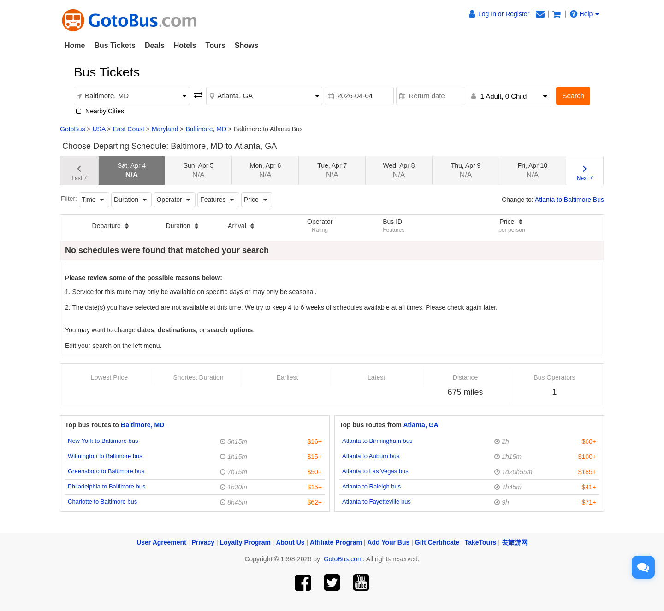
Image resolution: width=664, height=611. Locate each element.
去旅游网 (515, 542)
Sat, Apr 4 (132, 170)
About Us (290, 542)
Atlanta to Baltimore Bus (569, 199)
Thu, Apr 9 (466, 170)
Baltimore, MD (205, 129)
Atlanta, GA (420, 425)
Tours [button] (215, 45)
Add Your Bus (388, 542)
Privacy (202, 542)
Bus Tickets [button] (115, 45)
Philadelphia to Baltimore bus (106, 486)
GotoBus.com (343, 559)
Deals (155, 45)
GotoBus (72, 129)
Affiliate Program (336, 542)
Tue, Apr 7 (332, 170)
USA (98, 129)
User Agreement (161, 542)
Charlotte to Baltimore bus (102, 501)
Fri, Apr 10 (533, 170)
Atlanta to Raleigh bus (371, 486)
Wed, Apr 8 (399, 170)
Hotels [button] (185, 45)
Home (75, 45)
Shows (247, 45)
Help (585, 14)
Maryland (165, 129)
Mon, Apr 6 (265, 170)
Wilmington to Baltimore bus (105, 455)
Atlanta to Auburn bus (370, 455)
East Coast (128, 129)
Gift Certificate (437, 542)
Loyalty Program (245, 542)
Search (573, 96)
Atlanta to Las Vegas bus (375, 471)
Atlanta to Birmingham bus (377, 440)
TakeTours (481, 542)
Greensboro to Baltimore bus (106, 471)
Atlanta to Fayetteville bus (376, 501)
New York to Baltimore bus (103, 440)
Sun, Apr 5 (198, 170)
